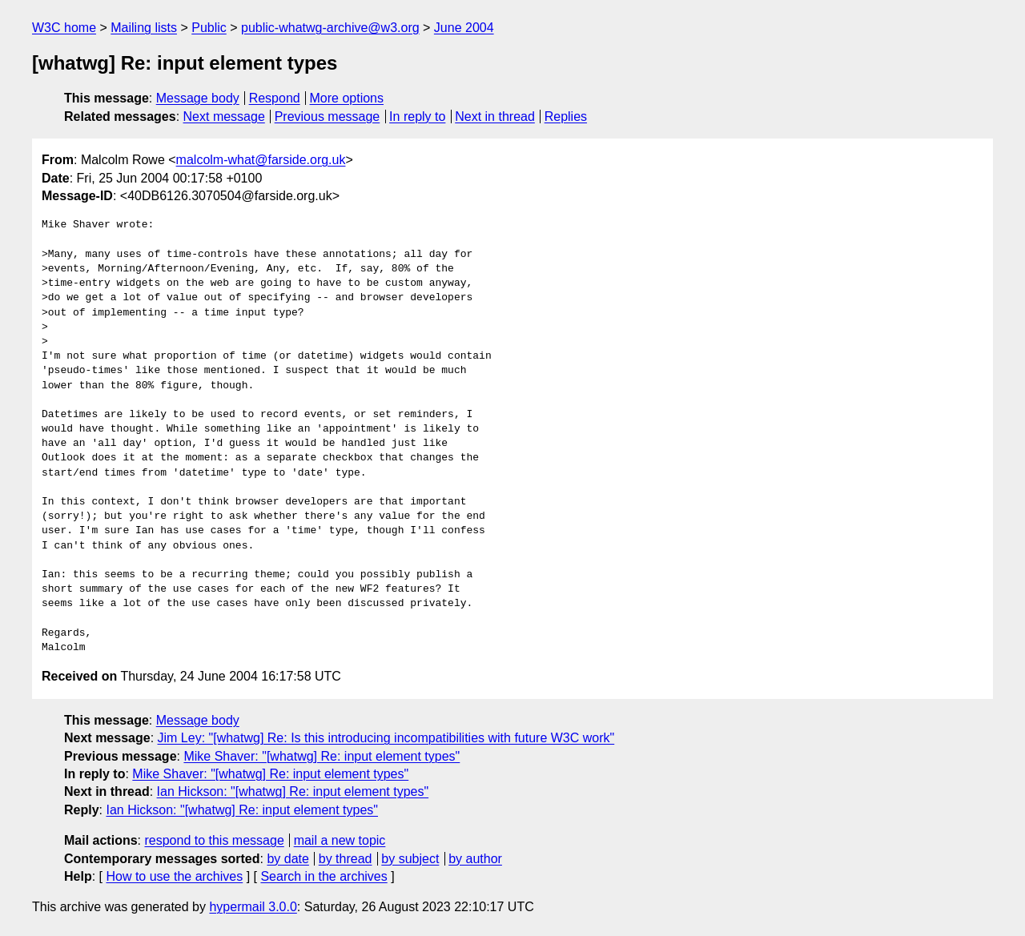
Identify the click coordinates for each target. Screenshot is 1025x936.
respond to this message (213, 840)
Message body (197, 98)
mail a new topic (340, 840)
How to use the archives (174, 876)
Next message (224, 116)
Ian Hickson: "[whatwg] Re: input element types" (293, 791)
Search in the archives (323, 876)
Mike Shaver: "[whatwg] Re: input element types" (321, 756)
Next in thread (495, 116)
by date (287, 859)
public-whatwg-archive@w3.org (330, 27)
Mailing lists (144, 27)
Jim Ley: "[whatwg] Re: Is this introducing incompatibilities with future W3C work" (386, 738)
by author (475, 859)
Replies (566, 116)
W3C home (64, 27)
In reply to (417, 116)
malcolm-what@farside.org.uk (261, 160)
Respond (274, 98)
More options (347, 98)
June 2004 (464, 27)
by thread (345, 859)
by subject (410, 859)
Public (209, 27)
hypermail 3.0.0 (252, 907)
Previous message (327, 116)
